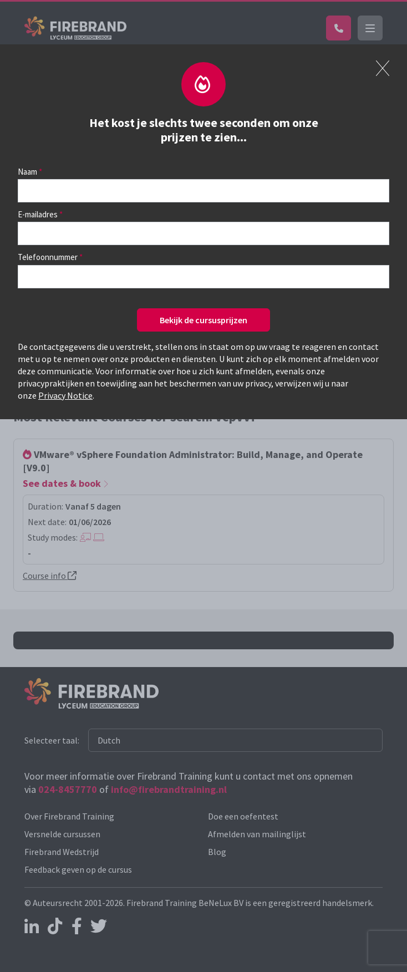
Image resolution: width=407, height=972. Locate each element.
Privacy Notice (65, 395)
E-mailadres (38, 214)
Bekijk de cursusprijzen (203, 319)
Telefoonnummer (48, 257)
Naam (27, 171)
